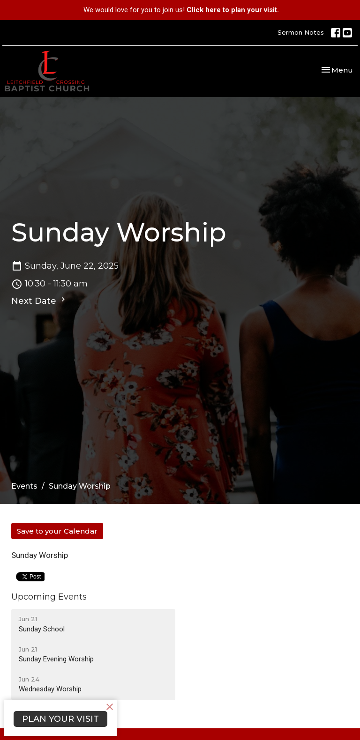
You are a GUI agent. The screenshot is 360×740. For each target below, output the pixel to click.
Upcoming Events (49, 597)
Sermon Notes (301, 32)
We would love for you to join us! (181, 10)
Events (24, 486)
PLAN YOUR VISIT (60, 719)
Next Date (39, 300)
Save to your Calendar (57, 531)
